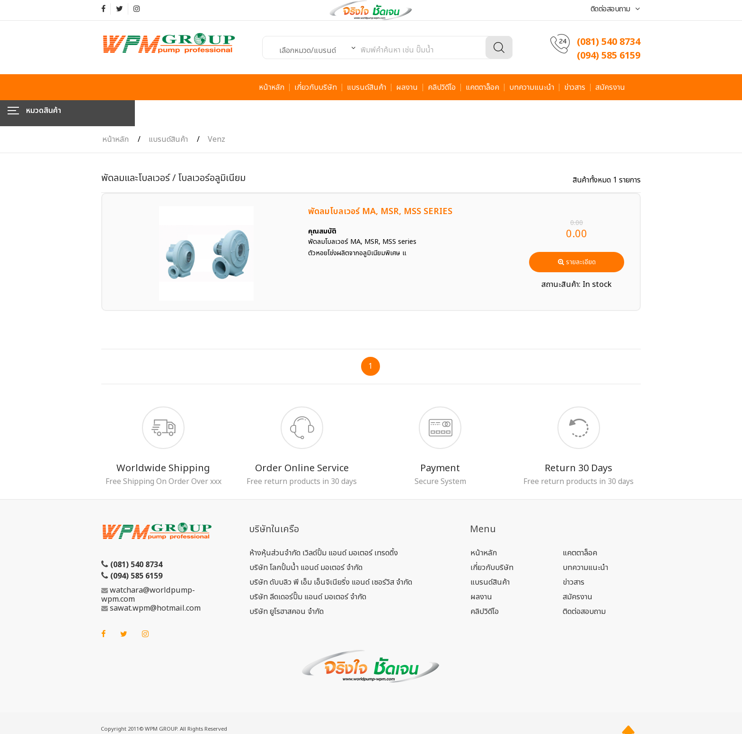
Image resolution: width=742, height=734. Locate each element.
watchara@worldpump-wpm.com (148, 569)
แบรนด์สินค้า (366, 87)
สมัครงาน (610, 87)
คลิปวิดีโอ (442, 87)
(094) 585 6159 (608, 56)
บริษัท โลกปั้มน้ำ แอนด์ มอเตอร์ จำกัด (305, 541)
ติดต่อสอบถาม (615, 9)
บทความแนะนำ (531, 87)
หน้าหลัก (271, 87)
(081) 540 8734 (608, 42)
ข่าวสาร (574, 87)
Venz (216, 113)
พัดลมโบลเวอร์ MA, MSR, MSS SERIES (380, 185)
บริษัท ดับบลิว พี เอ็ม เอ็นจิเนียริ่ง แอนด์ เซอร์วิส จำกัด (330, 556)
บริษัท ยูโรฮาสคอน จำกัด (286, 585)
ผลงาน (407, 87)
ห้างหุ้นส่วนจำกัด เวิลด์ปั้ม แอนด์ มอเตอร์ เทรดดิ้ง (323, 527)
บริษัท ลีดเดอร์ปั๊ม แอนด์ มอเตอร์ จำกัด (307, 571)
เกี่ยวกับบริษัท (315, 87)
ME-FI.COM (150, 714)
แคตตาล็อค (482, 87)
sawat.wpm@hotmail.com (155, 582)
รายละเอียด (577, 236)
